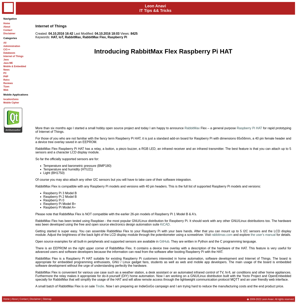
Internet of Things (13, 56)
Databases (9, 53)
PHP (5, 76)
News (6, 69)
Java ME (8, 63)
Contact (7, 30)
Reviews (8, 83)
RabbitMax (192, 128)
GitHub (164, 241)
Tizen (6, 86)
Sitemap (47, 299)
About (6, 26)
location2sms (11, 99)
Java (6, 59)
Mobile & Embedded (14, 66)
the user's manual (263, 234)
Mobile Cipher (11, 102)
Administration (11, 46)
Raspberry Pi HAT (249, 128)
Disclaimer (9, 33)
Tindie (100, 286)
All (4, 42)
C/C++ (6, 49)
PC (5, 73)
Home (6, 23)
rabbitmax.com (222, 234)
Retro (6, 79)
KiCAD (165, 224)
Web (5, 90)
